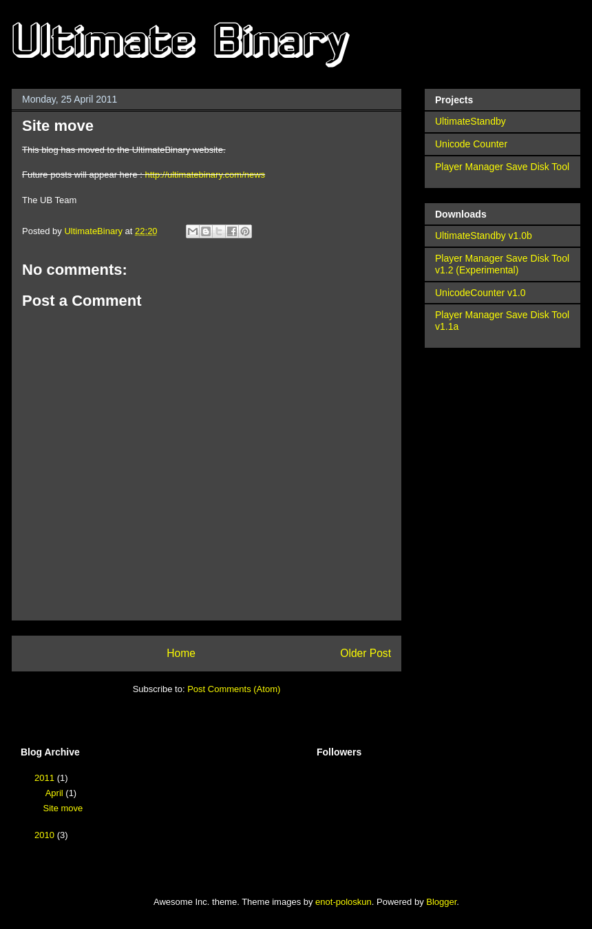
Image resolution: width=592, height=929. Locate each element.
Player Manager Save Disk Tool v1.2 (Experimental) (502, 264)
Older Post (365, 653)
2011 (45, 778)
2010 (45, 835)
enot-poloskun (343, 902)
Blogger (441, 902)
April (55, 793)
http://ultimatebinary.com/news (205, 174)
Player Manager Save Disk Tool (502, 166)
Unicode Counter (471, 143)
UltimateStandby (470, 121)
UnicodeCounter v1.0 (480, 292)
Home (181, 653)
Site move (63, 808)
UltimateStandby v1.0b (483, 235)
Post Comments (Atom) (233, 689)
